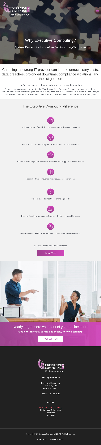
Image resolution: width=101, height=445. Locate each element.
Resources (50, 412)
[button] (97, 10)
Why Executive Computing (50, 407)
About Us (50, 415)
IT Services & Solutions (50, 410)
